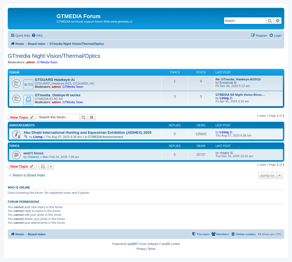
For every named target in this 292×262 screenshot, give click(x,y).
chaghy (224, 152)
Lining (224, 98)
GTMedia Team (47, 62)
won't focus (33, 153)
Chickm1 (33, 157)
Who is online (19, 187)
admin (30, 62)
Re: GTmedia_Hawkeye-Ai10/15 (238, 79)
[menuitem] (37, 35)
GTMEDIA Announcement (105, 136)
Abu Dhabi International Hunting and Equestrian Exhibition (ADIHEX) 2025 (87, 132)
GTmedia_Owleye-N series (58, 95)
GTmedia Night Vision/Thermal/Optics (54, 56)
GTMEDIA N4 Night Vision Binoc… (240, 94)
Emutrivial (226, 82)
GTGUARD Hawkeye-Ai (55, 80)
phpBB (132, 243)
